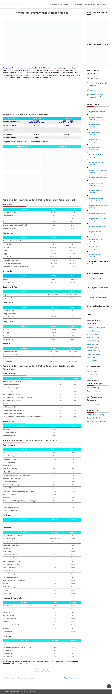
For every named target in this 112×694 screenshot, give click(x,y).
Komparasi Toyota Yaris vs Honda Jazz (18, 678)
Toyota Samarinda (72, 678)
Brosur (80, 4)
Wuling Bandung (93, 337)
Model (54, 4)
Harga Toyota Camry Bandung (96, 240)
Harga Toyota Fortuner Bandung (96, 163)
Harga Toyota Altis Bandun (97, 226)
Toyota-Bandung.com (8, 691)
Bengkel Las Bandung (94, 418)
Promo (73, 4)
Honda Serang (92, 374)
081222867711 (94, 90)
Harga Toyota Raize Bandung (95, 133)
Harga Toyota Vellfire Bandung (96, 255)
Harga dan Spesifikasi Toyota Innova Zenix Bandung (96, 199)
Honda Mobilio (57, 70)
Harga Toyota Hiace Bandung (95, 192)
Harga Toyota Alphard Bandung (96, 184)
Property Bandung (93, 404)
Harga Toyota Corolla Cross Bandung (98, 207)
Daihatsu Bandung (93, 351)
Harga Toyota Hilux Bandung (98, 178)
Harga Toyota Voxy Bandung (95, 248)
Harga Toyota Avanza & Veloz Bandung (96, 148)
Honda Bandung (93, 331)
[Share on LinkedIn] (48, 670)
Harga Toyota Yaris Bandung (95, 141)
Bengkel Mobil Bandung (95, 415)
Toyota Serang (92, 371)
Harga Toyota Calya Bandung (95, 118)
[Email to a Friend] (42, 670)
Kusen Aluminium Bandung (96, 421)
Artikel (103, 4)
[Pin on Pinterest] (45, 670)
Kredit (66, 4)
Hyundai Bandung (93, 354)
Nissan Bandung (92, 347)
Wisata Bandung (93, 388)
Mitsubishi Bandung (94, 334)
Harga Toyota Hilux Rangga (97, 112)
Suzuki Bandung (92, 344)
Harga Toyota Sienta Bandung (95, 233)
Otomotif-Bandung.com (96, 327)
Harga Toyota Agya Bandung (95, 126)
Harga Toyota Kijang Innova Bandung (98, 171)
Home (48, 4)
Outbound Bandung (94, 391)
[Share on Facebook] (35, 670)
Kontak (96, 4)
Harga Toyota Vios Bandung (98, 213)
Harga (60, 4)
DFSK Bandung (92, 361)
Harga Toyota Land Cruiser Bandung (97, 220)
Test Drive (88, 4)
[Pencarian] (110, 4)
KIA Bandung (91, 357)
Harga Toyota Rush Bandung (95, 156)
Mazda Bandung (93, 341)
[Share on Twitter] (38, 670)
